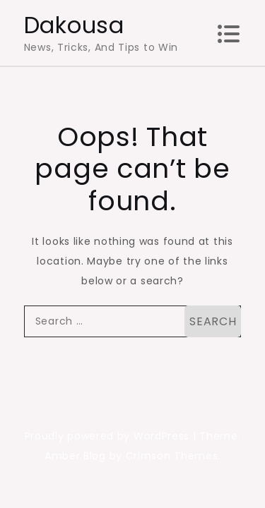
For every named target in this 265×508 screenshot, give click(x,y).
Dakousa (74, 25)
